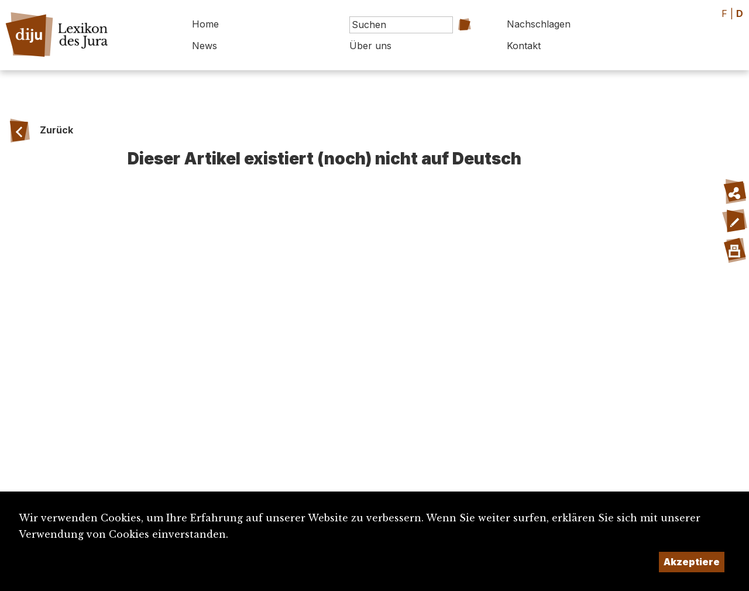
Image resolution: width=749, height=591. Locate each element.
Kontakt (524, 45)
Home (205, 24)
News (204, 45)
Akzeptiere (692, 562)
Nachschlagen (539, 24)
